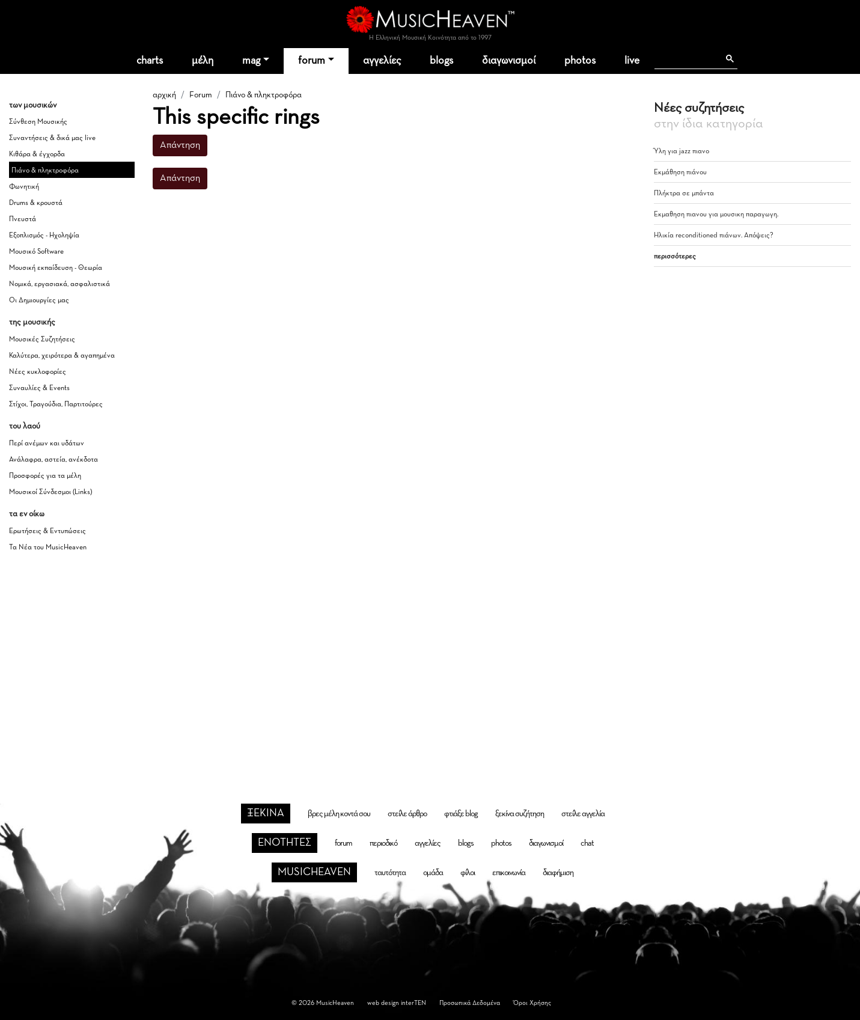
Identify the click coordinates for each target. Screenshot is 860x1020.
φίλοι (467, 873)
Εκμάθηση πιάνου (680, 172)
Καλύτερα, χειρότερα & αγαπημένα (62, 355)
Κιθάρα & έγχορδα (37, 154)
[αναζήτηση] (686, 59)
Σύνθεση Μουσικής (38, 122)
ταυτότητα (390, 873)
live (631, 60)
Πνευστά (22, 219)
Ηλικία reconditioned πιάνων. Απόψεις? (713, 235)
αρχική (164, 95)
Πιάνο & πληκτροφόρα (45, 170)
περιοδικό (383, 843)
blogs (441, 60)
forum (311, 60)
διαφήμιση (558, 873)
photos (580, 60)
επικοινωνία (508, 873)
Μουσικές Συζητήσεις (42, 339)
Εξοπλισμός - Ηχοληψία (44, 235)
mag (251, 60)
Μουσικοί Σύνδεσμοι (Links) (50, 492)
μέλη (202, 60)
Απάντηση (180, 145)
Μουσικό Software (36, 251)
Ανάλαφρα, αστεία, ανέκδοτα (53, 459)
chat (587, 843)
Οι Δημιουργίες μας (39, 300)
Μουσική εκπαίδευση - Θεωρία (55, 268)
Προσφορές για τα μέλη (45, 476)
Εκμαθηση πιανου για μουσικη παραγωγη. (716, 214)
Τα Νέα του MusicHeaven (48, 547)
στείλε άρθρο (407, 814)
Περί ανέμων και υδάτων (46, 443)
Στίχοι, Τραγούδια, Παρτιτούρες (56, 404)
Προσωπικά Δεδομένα (469, 1003)
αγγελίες (382, 60)
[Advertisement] (430, 663)
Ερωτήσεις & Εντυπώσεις (47, 531)
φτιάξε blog (461, 814)
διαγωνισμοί (508, 60)
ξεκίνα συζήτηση (519, 814)
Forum (200, 95)
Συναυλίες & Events (39, 388)
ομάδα (433, 873)
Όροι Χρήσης (532, 1003)
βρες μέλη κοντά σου (339, 814)
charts (149, 60)
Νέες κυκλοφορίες (37, 372)
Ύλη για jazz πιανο (681, 151)
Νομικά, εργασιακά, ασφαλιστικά (59, 284)
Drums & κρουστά (36, 203)
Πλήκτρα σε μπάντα (684, 193)
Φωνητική (24, 187)
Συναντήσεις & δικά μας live (52, 138)
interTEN (413, 1003)
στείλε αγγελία (583, 814)
